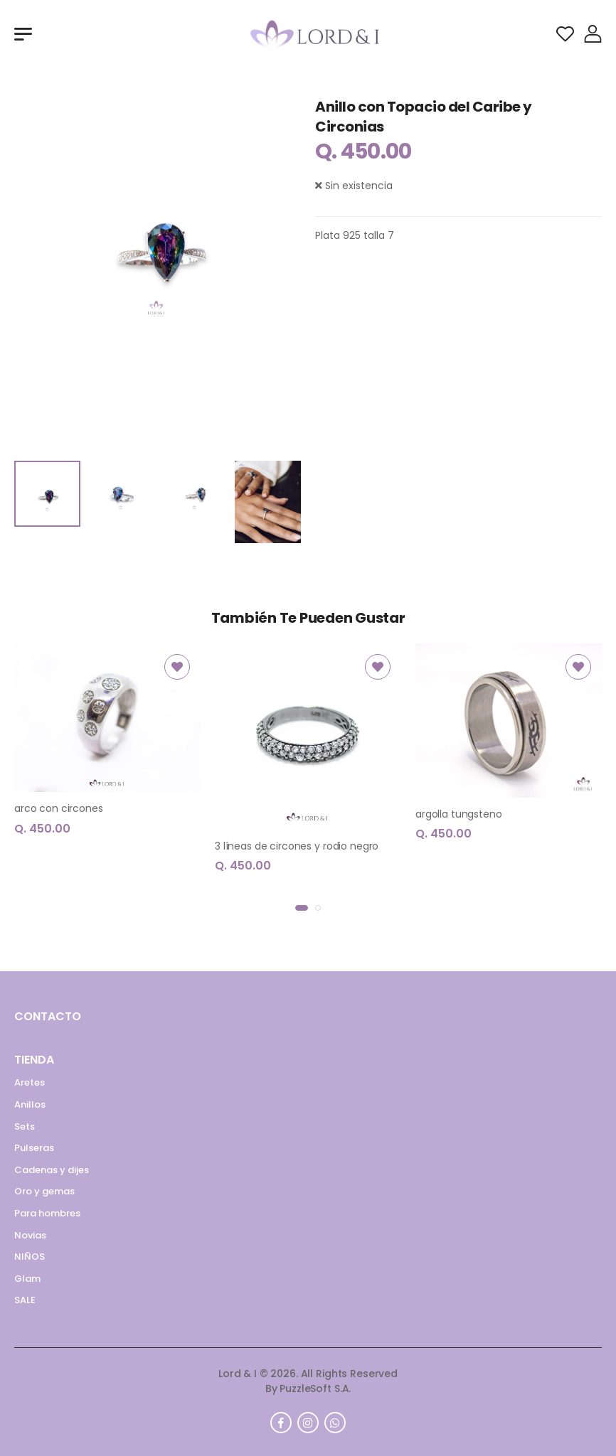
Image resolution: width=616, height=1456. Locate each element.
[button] (302, 907)
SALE (25, 1300)
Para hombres (47, 1213)
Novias (30, 1235)
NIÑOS (29, 1256)
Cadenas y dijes (51, 1170)
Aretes (29, 1082)
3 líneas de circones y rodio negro (296, 846)
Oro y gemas (44, 1191)
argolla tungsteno (458, 814)
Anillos (30, 1104)
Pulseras (34, 1148)
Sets (24, 1126)
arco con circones (58, 808)
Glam (27, 1278)
